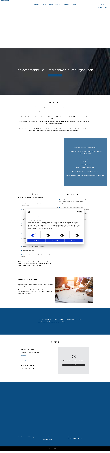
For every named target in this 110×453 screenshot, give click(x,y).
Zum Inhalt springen (4, 0)
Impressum (51, 448)
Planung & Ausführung (54, 4)
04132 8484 (104, 4)
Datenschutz (58, 448)
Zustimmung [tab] (36, 215)
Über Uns (44, 4)
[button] (55, 75)
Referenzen (66, 4)
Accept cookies (74, 364)
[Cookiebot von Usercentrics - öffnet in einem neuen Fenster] (77, 212)
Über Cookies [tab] (74, 215)
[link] (73, 356)
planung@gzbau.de (102, 7)
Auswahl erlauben (55, 240)
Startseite (36, 4)
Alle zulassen (73, 240)
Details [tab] (55, 215)
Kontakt (74, 4)
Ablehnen (36, 240)
